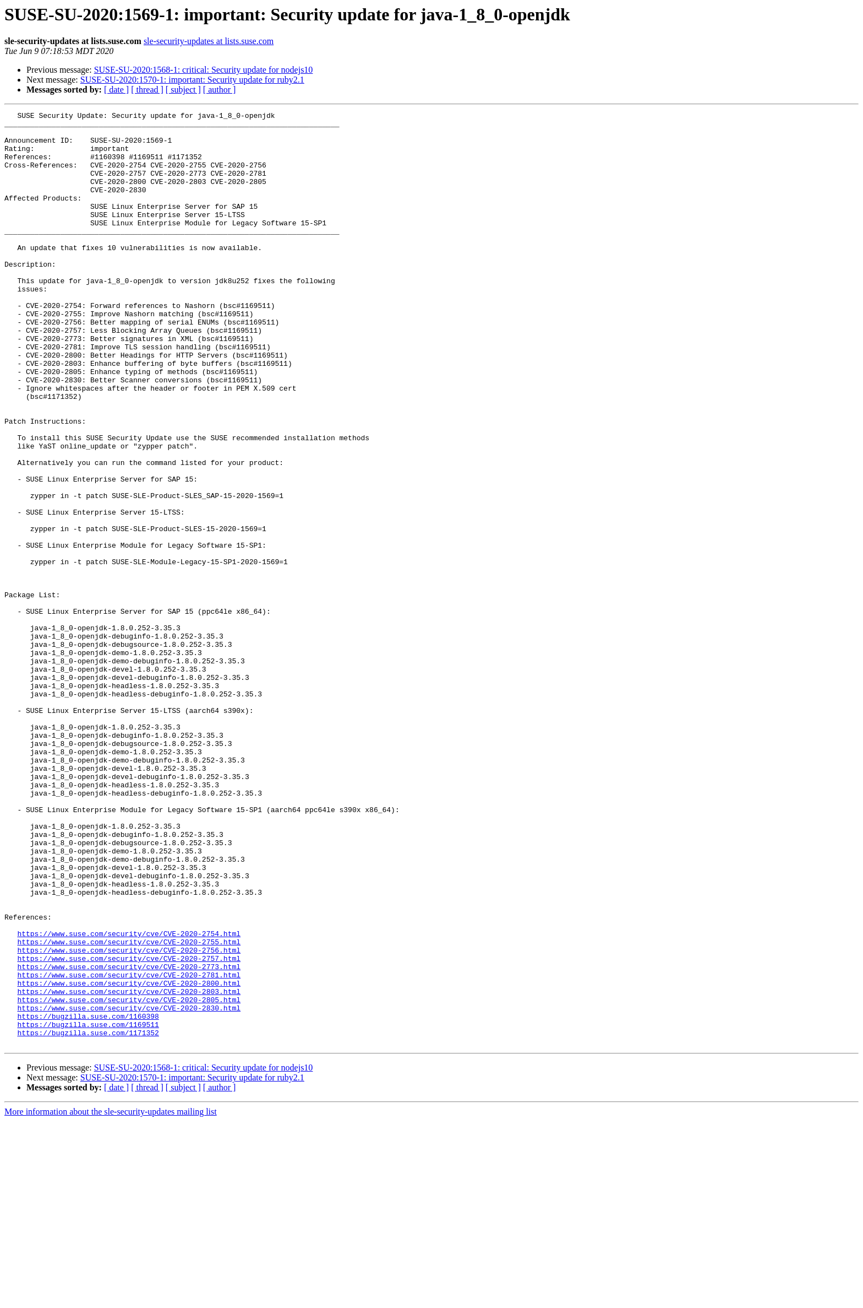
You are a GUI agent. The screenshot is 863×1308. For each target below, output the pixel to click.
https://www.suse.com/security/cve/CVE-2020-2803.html (129, 1168)
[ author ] (219, 89)
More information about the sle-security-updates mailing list (110, 1298)
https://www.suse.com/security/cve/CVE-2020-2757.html (129, 1128)
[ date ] (116, 89)
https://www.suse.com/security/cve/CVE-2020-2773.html (129, 1138)
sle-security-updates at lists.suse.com (209, 41)
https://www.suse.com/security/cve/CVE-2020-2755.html (129, 1109)
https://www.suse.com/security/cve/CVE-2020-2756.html (129, 1118)
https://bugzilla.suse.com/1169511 (88, 1208)
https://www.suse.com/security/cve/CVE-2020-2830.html (129, 1188)
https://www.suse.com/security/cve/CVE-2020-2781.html (129, 1148)
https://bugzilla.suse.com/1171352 (88, 1218)
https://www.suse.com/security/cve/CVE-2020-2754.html (129, 1099)
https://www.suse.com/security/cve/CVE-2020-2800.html (129, 1158)
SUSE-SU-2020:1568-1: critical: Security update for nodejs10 (203, 69)
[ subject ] (183, 89)
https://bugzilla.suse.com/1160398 (88, 1198)
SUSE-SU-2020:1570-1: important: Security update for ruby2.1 (192, 79)
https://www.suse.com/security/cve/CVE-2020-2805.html (129, 1178)
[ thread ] (147, 89)
